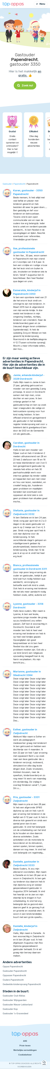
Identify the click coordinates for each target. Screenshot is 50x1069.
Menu (40, 4)
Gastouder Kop (10, 1009)
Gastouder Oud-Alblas (14, 995)
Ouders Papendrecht (13, 979)
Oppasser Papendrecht (14, 975)
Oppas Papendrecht (13, 966)
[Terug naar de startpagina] (13, 4)
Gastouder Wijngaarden (15, 1000)
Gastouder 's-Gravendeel (15, 1013)
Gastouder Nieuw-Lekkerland (17, 1004)
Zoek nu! (25, 85)
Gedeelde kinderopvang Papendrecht (22, 984)
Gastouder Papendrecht (15, 971)
